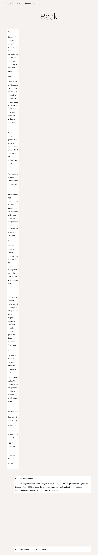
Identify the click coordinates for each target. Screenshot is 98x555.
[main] (48, 17)
